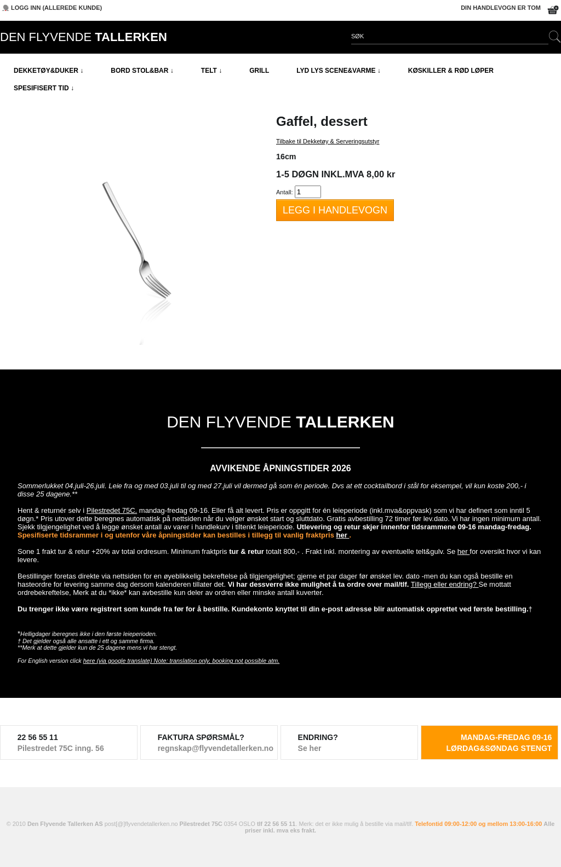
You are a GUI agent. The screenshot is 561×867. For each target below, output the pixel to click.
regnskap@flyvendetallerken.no (209, 748)
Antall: (284, 192)
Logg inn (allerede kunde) (56, 7)
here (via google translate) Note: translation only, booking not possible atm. (181, 660)
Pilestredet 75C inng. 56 (61, 748)
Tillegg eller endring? (445, 584)
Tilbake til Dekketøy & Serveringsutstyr (327, 141)
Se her (310, 748)
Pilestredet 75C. (112, 510)
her (343, 535)
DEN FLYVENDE (83, 37)
